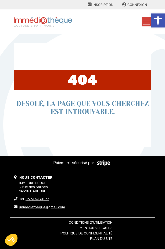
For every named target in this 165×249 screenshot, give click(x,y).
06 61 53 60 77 (37, 199)
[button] (158, 20)
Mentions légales (96, 228)
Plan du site (101, 239)
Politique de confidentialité (86, 233)
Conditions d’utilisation (91, 222)
